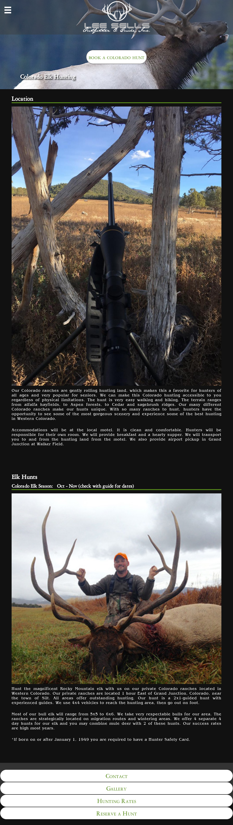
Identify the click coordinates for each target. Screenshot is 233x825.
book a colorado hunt (116, 56)
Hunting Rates (116, 800)
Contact (117, 775)
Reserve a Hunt (116, 812)
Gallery (116, 787)
